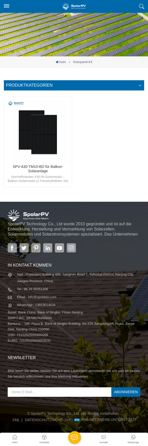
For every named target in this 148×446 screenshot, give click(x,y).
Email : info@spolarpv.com (36, 297)
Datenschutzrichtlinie (48, 420)
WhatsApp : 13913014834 (36, 305)
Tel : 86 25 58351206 (32, 289)
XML (16, 420)
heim (61, 62)
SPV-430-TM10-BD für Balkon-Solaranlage (38, 169)
